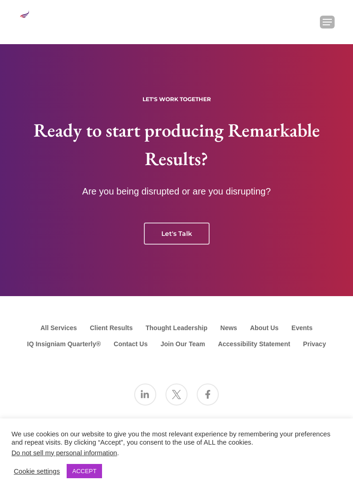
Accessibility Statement (254, 344)
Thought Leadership (177, 328)
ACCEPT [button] (84, 471)
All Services (58, 328)
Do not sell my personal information (64, 453)
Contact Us (131, 344)
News (228, 328)
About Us (264, 328)
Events (302, 328)
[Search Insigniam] (303, 22)
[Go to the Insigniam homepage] (34, 21)
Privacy (314, 344)
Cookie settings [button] (37, 471)
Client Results (111, 328)
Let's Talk (176, 233)
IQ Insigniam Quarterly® (64, 344)
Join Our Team (182, 344)
